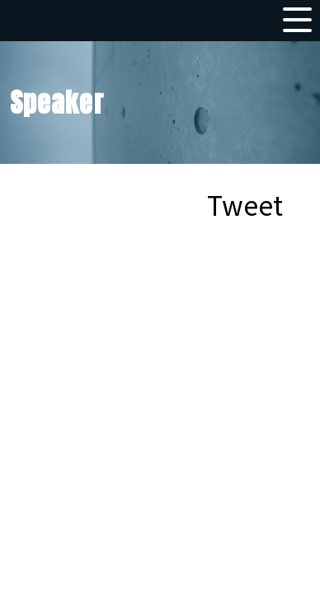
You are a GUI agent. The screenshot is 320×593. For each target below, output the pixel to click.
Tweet (245, 204)
